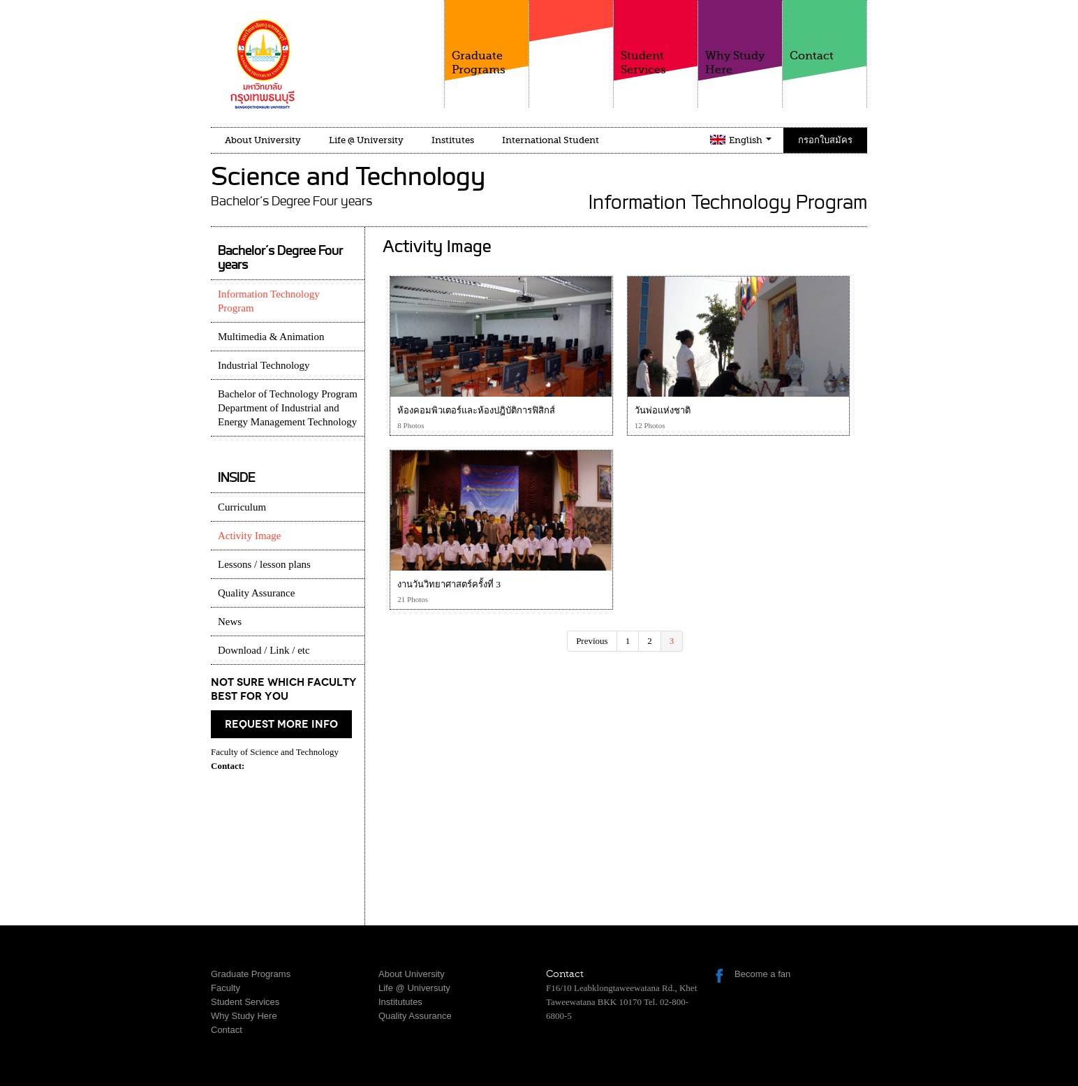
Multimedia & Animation (271, 336)
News (230, 621)
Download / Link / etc (264, 650)
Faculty (571, 48)
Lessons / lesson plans (264, 564)
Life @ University (366, 140)
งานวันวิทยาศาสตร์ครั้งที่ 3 (449, 584)
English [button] (750, 140)
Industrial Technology (264, 365)
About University (263, 140)
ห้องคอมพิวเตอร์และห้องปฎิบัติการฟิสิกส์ (476, 410)
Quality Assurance (256, 593)
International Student (550, 140)
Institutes (452, 140)
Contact (824, 31)
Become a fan (762, 974)
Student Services (655, 38)
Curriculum (242, 507)
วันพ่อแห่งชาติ (663, 410)
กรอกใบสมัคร (825, 140)
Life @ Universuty (414, 988)
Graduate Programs (487, 38)
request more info (281, 724)
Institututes (400, 1002)
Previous (592, 641)
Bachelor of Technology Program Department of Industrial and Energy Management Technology (287, 407)
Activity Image (249, 535)
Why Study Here (740, 38)
